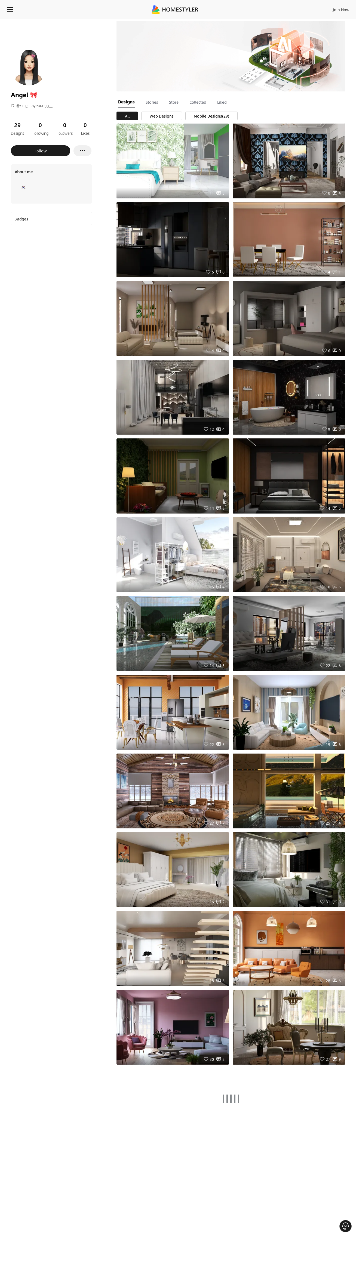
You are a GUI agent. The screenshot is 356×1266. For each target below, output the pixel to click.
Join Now (275, 8)
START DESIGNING (328, 8)
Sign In (255, 8)
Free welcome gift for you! (242, 23)
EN (294, 8)
